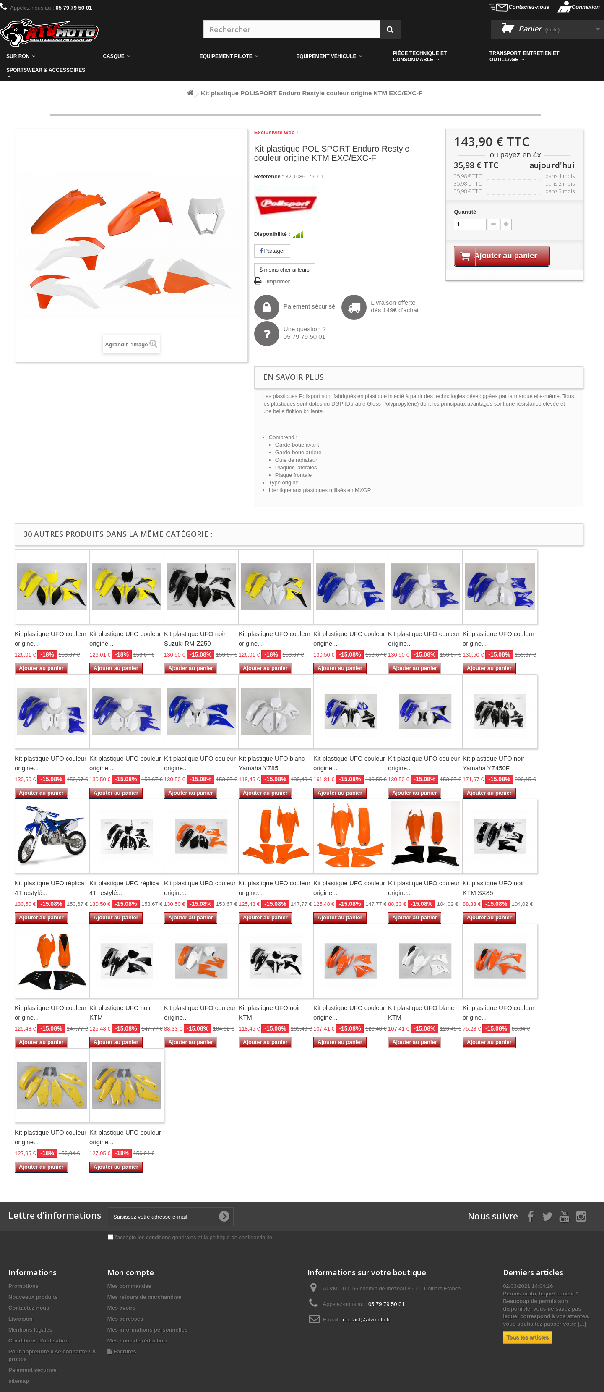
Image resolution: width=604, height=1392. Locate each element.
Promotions (23, 1286)
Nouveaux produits (33, 1297)
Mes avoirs (121, 1308)
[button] (435, 56)
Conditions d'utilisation (38, 1340)
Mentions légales (30, 1330)
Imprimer (278, 281)
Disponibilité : (272, 234)
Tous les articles (527, 1337)
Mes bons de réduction (137, 1340)
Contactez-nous (528, 7)
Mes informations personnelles (147, 1330)
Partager (272, 251)
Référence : (269, 176)
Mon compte (130, 1272)
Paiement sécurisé (294, 307)
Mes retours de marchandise (144, 1297)
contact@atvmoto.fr (366, 1319)
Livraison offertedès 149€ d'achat (380, 307)
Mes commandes (129, 1286)
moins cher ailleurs (285, 270)
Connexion (586, 7)
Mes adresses (125, 1319)
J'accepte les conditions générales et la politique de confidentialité (192, 1237)
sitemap (18, 1381)
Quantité (465, 212)
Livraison (20, 1319)
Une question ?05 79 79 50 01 (290, 333)
